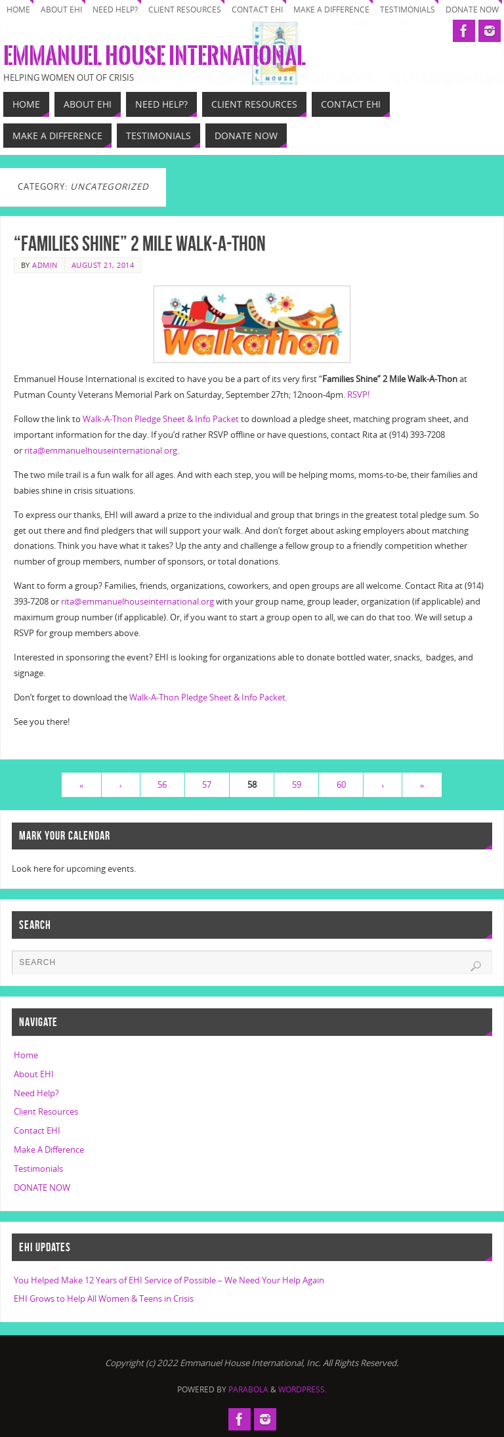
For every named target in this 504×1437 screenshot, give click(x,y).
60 (341, 784)
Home (18, 9)
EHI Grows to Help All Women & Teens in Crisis (104, 1298)
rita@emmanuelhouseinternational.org (100, 450)
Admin (45, 265)
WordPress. (302, 1389)
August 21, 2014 (103, 265)
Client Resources (184, 9)
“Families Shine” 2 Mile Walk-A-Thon (140, 243)
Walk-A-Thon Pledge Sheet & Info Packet (162, 419)
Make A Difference (331, 9)
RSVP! (358, 394)
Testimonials (407, 9)
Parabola (248, 1389)
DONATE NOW (472, 9)
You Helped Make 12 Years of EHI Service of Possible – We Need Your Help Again (169, 1280)
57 (206, 784)
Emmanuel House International (154, 56)
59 (296, 784)
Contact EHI (257, 9)
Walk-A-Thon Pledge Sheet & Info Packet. (208, 697)
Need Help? (115, 9)
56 (162, 784)
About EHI (61, 9)
